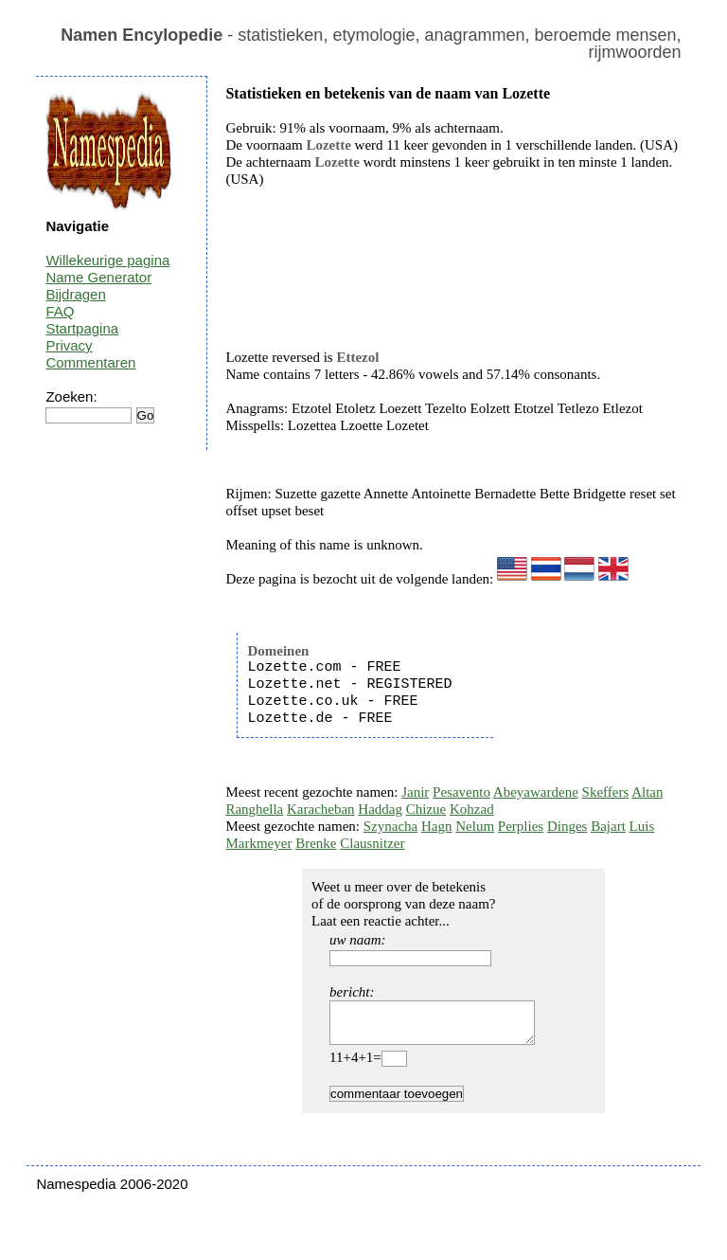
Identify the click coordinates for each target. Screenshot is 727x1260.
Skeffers (605, 792)
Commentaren (90, 362)
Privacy (68, 345)
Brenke (315, 843)
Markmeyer (258, 843)
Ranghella (254, 809)
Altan (647, 792)
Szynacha (390, 826)
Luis (642, 826)
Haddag (380, 809)
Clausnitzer (372, 843)
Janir (415, 792)
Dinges (567, 826)
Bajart (608, 826)
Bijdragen (75, 294)
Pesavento (461, 792)
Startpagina (81, 328)
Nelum (474, 826)
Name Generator (98, 277)
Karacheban (321, 809)
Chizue (426, 809)
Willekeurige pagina (107, 260)
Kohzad (472, 809)
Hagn (436, 826)
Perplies (520, 826)
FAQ (59, 311)
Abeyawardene (535, 792)
